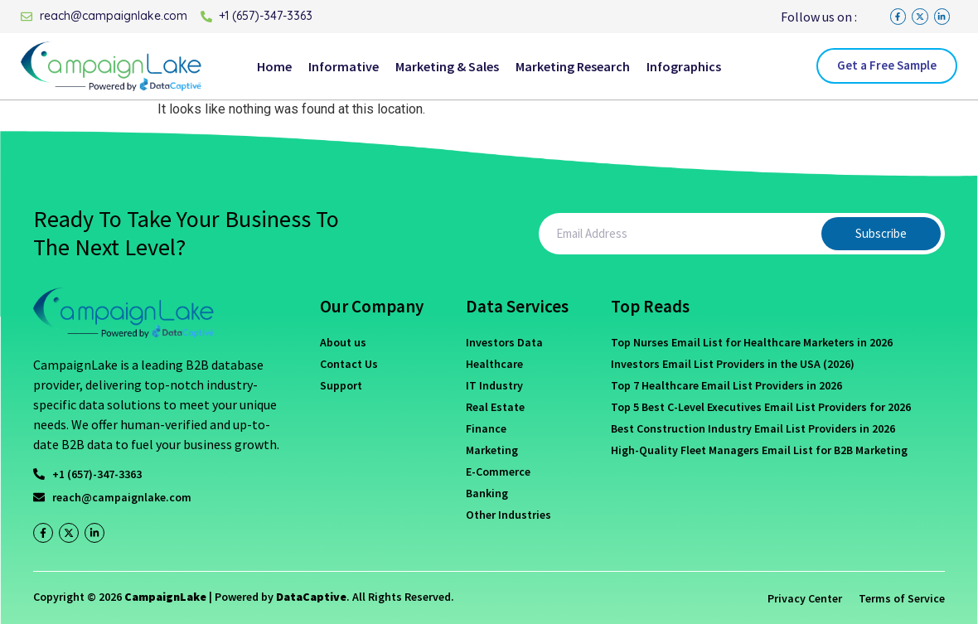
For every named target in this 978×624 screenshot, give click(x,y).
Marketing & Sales (447, 66)
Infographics (683, 66)
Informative (343, 66)
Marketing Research (573, 66)
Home (274, 66)
